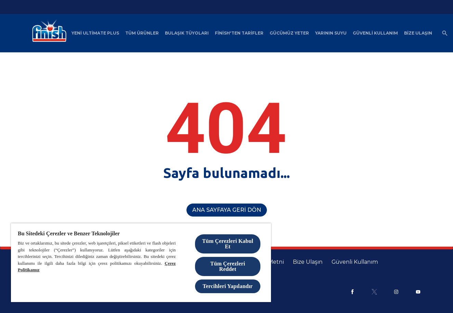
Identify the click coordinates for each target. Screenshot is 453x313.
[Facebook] (352, 291)
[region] (141, 262)
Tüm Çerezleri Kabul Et (227, 243)
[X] (374, 291)
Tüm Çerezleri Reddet (227, 266)
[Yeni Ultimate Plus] (95, 33)
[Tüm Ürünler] (142, 33)
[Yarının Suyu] (331, 33)
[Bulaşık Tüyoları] (187, 33)
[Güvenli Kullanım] (375, 33)
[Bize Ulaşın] (418, 33)
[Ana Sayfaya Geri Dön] (226, 210)
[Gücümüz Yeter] (289, 33)
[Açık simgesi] (445, 33)
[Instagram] (396, 291)
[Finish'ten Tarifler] (239, 33)
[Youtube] (418, 291)
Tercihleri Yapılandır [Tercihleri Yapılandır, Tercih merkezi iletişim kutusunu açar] (228, 286)
